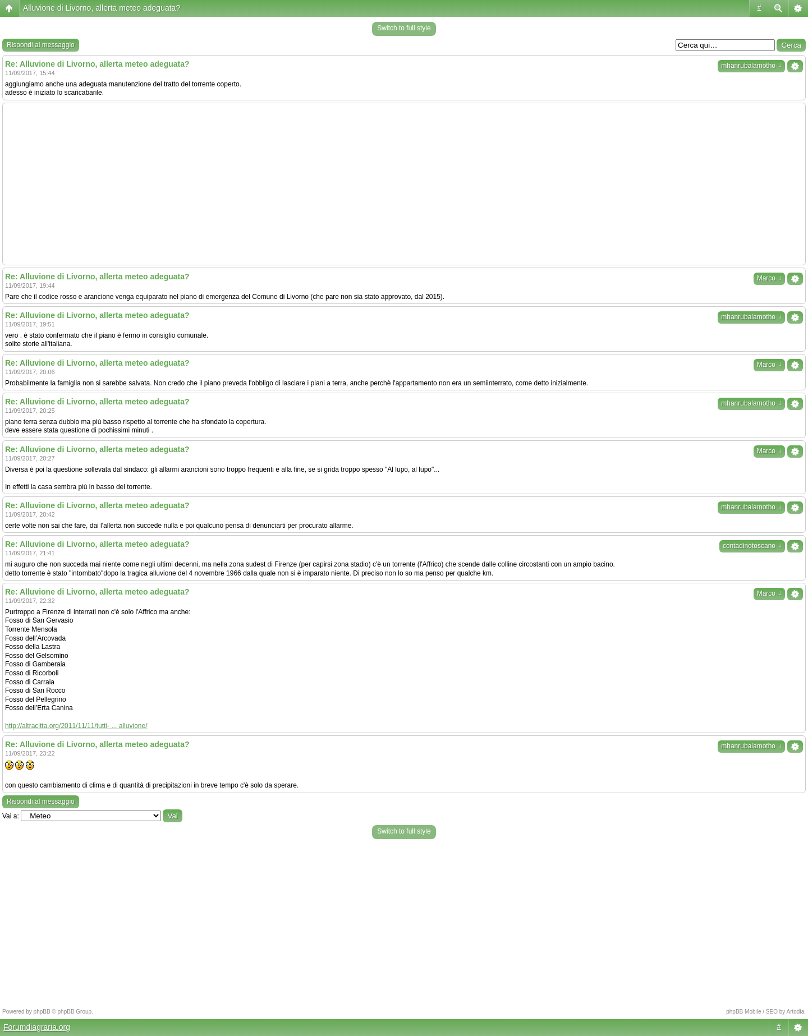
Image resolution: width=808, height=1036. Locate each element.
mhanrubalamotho (751, 66)
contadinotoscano (752, 546)
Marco (769, 278)
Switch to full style (403, 28)
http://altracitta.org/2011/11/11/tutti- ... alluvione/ (76, 726)
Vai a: (10, 816)
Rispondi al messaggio (41, 45)
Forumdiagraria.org (36, 1027)
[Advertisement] (404, 184)
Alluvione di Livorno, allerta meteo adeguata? (101, 7)
